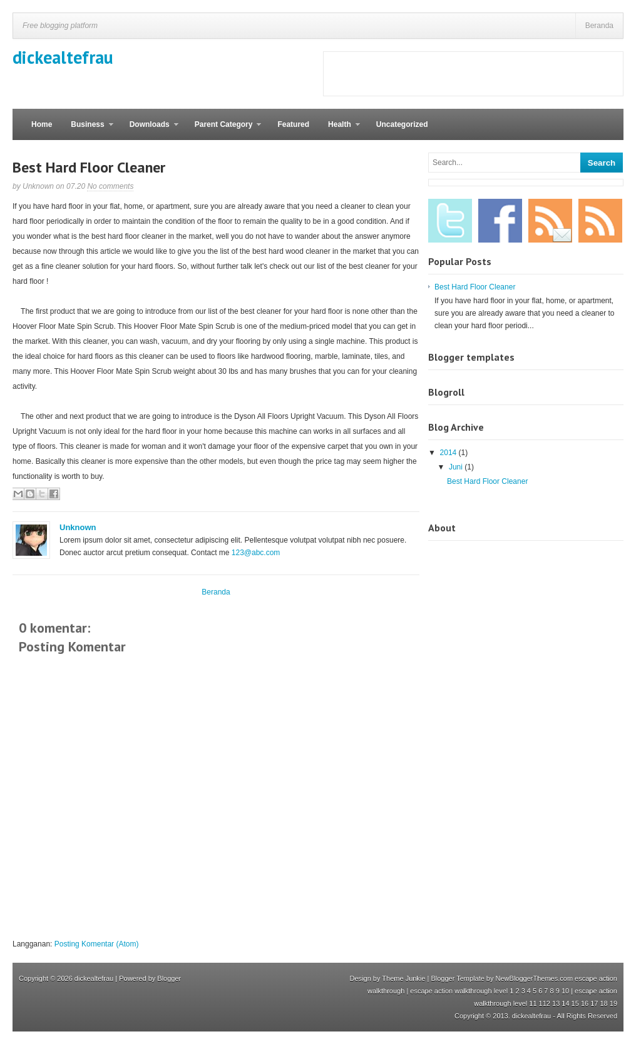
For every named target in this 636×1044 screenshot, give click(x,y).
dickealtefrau (63, 57)
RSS (600, 221)
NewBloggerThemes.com (534, 978)
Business (87, 130)
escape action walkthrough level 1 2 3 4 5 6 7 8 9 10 (489, 991)
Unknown (77, 527)
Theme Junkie (403, 978)
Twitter (450, 221)
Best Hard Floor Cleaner (89, 167)
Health (339, 130)
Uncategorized (402, 124)
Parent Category (223, 130)
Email (550, 221)
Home (41, 124)
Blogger (169, 978)
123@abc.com (256, 552)
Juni (456, 467)
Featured (293, 124)
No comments (110, 186)
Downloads (149, 130)
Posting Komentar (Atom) (96, 944)
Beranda (599, 25)
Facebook (500, 221)
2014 (449, 452)
